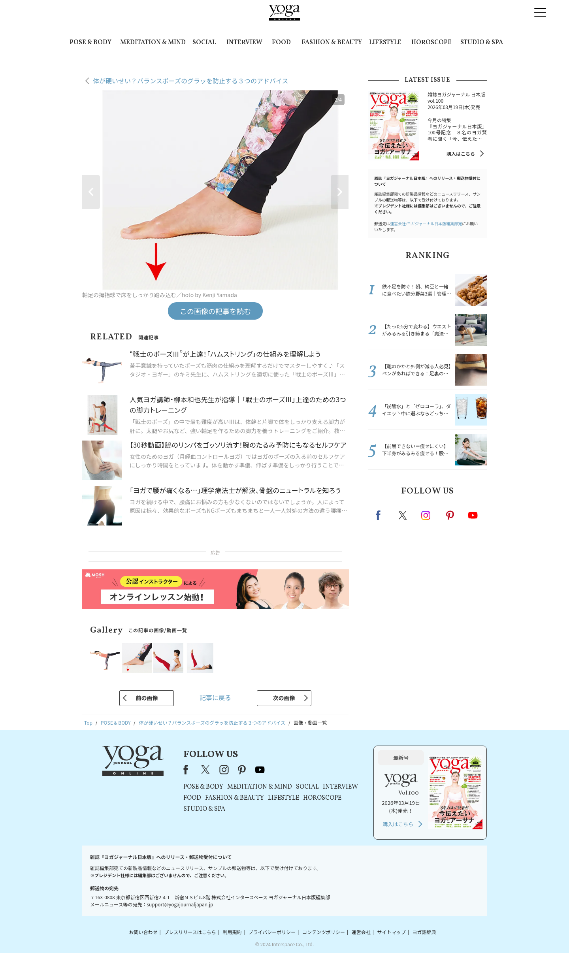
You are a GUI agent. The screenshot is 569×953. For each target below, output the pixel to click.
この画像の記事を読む (215, 311)
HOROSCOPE (431, 42)
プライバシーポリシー (272, 932)
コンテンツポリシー (323, 932)
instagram (426, 515)
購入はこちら (461, 153)
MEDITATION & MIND (153, 42)
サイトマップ (391, 932)
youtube (260, 770)
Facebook (380, 515)
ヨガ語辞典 (424, 932)
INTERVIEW (244, 42)
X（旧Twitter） (206, 770)
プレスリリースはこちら (190, 932)
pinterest (450, 515)
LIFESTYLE (385, 42)
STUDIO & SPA (481, 42)
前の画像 (147, 698)
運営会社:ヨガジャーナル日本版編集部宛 (426, 223)
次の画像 (284, 698)
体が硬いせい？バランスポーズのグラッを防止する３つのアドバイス (190, 80)
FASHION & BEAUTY (331, 42)
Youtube (473, 515)
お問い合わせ (143, 932)
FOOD (281, 42)
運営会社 (361, 932)
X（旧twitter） (403, 515)
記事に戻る (215, 697)
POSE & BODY (90, 42)
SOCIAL (204, 42)
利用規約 (232, 932)
